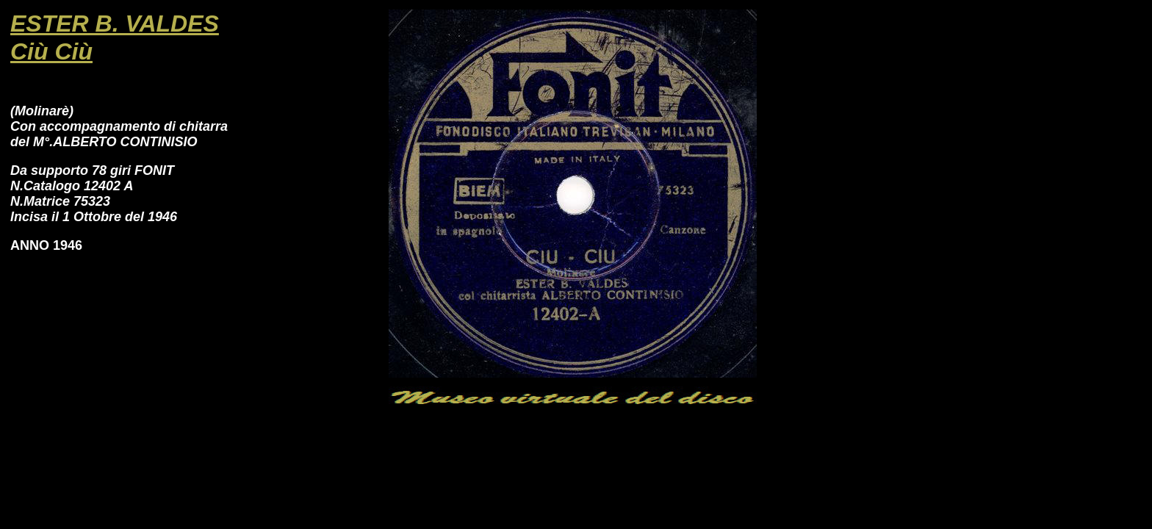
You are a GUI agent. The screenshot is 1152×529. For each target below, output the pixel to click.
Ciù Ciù (51, 51)
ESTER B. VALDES (114, 23)
